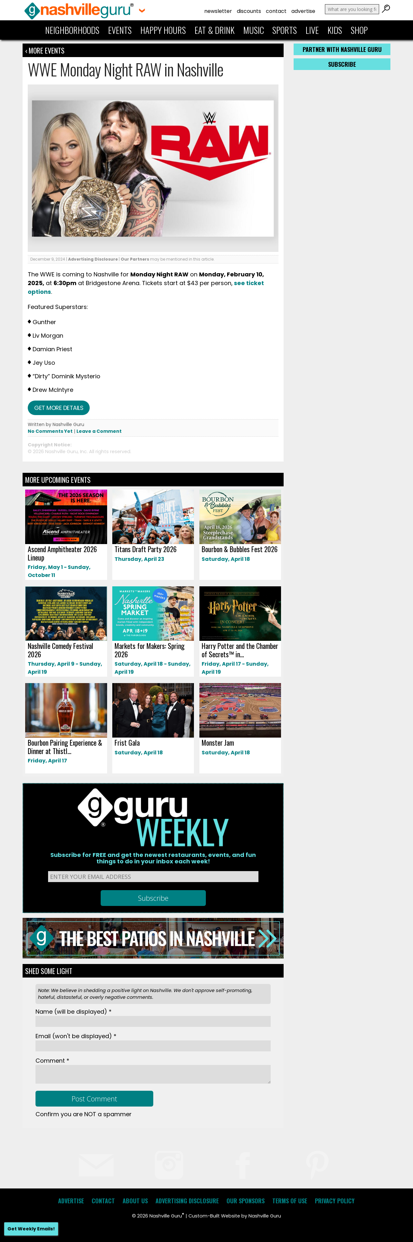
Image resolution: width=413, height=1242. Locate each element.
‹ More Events (45, 50)
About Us (135, 1201)
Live (312, 30)
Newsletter (218, 11)
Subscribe (342, 64)
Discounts (249, 11)
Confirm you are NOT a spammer (83, 1114)
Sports (284, 30)
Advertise (303, 11)
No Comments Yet (50, 431)
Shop (359, 30)
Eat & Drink (215, 30)
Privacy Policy (335, 1201)
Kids (334, 30)
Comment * (52, 1061)
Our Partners (135, 259)
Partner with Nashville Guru (342, 49)
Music (253, 30)
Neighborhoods (72, 30)
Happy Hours (163, 30)
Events (120, 30)
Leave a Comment (99, 431)
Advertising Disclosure (93, 259)
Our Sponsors (246, 1201)
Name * (73, 1012)
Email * (75, 1036)
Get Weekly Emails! (31, 1229)
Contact (276, 11)
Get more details (58, 408)
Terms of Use (289, 1201)
